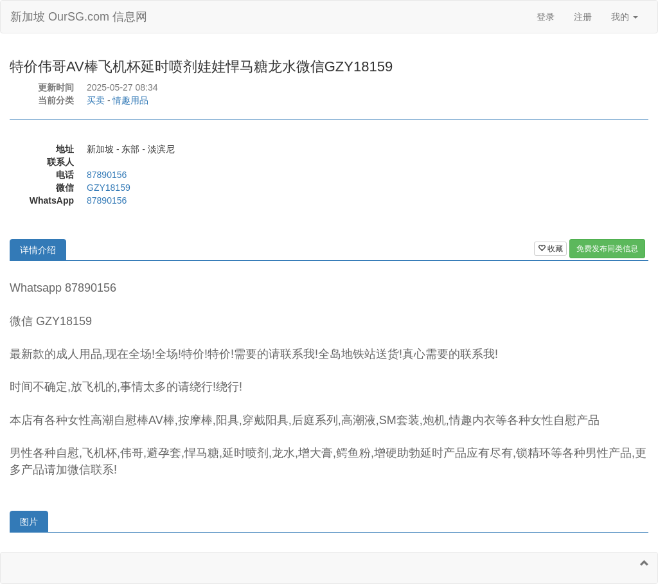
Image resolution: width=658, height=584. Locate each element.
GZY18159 (108, 187)
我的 (624, 17)
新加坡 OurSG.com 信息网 (78, 16)
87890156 (107, 175)
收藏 (550, 248)
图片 (29, 522)
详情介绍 (38, 250)
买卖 (96, 100)
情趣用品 (130, 100)
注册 (583, 17)
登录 (546, 17)
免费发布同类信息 (607, 248)
